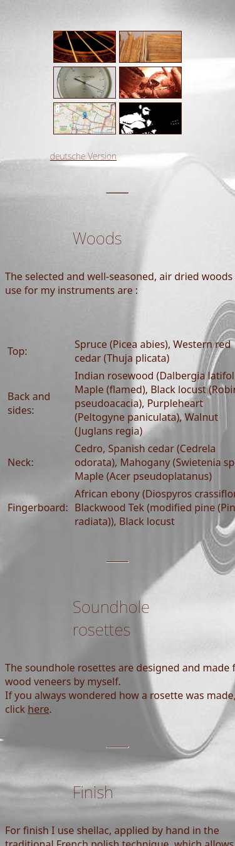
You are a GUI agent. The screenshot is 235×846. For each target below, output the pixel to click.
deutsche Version (83, 156)
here (38, 709)
